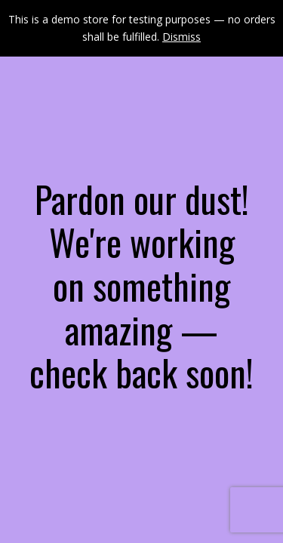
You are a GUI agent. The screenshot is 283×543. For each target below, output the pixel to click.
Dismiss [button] (181, 36)
